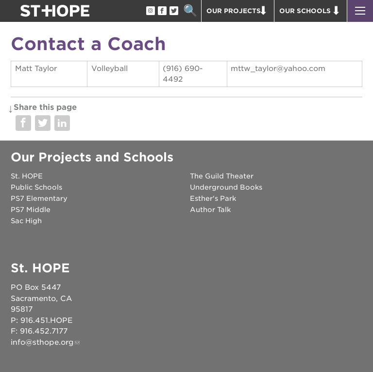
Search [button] (190, 11)
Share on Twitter (43, 123)
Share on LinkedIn (62, 123)
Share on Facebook (23, 123)
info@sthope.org (42, 342)
